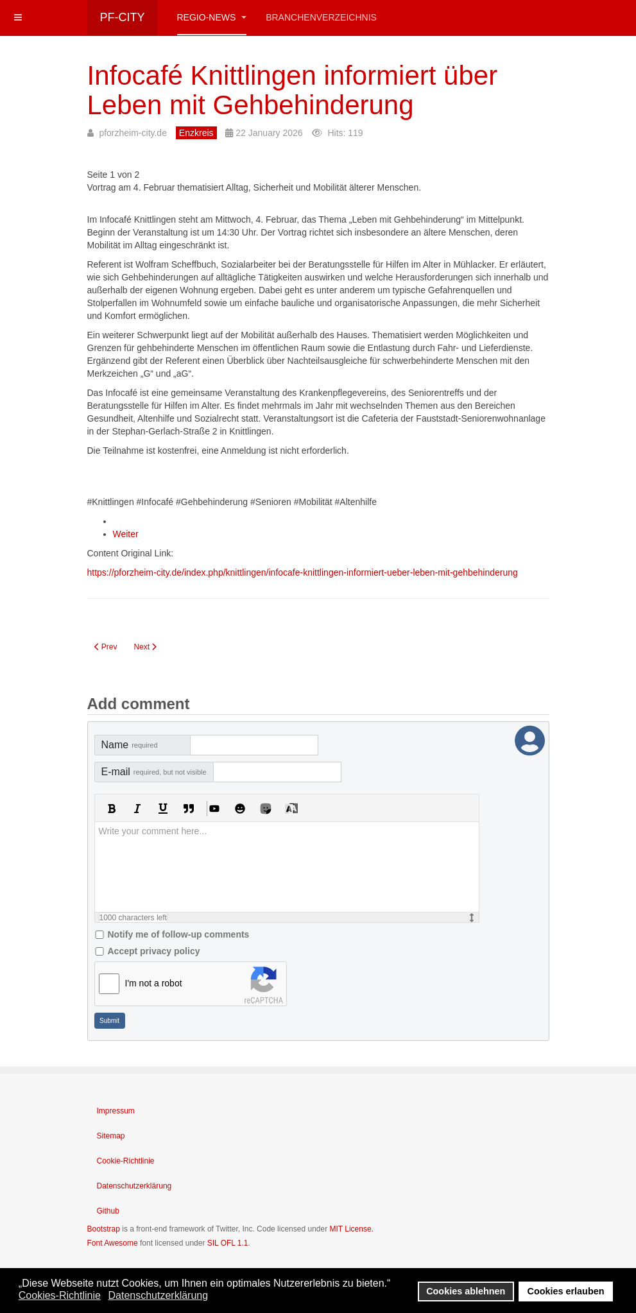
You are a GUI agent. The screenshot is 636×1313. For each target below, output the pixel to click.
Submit (109, 1020)
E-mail (154, 771)
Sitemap (111, 1135)
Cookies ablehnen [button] (465, 1291)
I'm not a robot (153, 983)
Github (108, 1210)
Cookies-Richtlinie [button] (60, 1295)
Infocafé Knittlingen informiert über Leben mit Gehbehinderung (292, 90)
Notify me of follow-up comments (179, 934)
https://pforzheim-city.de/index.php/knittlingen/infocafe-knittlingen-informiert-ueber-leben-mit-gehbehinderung (302, 572)
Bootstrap (103, 1228)
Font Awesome (112, 1243)
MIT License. (351, 1228)
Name (129, 744)
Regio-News (212, 17)
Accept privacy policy (154, 951)
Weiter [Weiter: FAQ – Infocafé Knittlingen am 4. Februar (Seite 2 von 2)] (126, 534)
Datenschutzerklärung (134, 1185)
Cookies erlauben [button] (566, 1291)
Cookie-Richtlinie (126, 1160)
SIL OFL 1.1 (227, 1243)
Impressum (116, 1110)
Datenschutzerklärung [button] (158, 1295)
